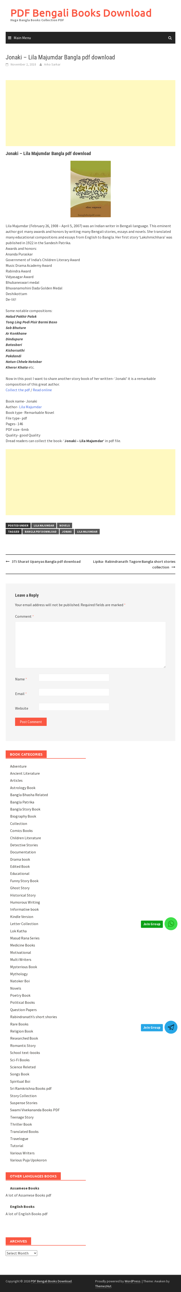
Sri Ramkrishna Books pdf (31, 1088)
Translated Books (24, 1131)
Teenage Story (21, 1117)
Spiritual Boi (20, 1081)
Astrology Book (22, 787)
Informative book (24, 909)
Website (21, 708)
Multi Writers (20, 959)
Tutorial (16, 1145)
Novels (64, 525)
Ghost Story (19, 887)
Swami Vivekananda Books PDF (35, 1109)
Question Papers (23, 1009)
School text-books (25, 1052)
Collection (18, 823)
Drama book (20, 859)
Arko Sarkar (52, 64)
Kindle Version (21, 916)
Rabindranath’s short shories (33, 1016)
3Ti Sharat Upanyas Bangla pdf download (46, 561)
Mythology (19, 973)
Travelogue (19, 1138)
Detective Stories (24, 845)
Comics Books (21, 830)
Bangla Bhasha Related (29, 794)
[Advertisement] (90, 113)
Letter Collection (24, 923)
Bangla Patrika (22, 802)
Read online (42, 389)
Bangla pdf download (41, 531)
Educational (19, 873)
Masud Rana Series (25, 938)
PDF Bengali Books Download (81, 12)
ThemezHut (103, 1286)
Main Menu (22, 37)
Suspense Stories (23, 1102)
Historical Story (23, 895)
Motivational (20, 952)
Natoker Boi (20, 981)
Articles (16, 780)
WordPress (132, 1281)
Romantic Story (23, 1045)
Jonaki (67, 531)
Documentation (23, 852)
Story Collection (23, 1095)
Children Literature (25, 837)
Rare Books (19, 1024)
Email (21, 693)
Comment (24, 616)
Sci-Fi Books (20, 1059)
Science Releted (23, 1067)
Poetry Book (20, 995)
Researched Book (24, 1038)
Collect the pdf (18, 389)
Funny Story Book (24, 880)
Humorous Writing (25, 902)
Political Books (22, 1002)
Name (21, 679)
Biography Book (23, 816)
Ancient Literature (25, 773)
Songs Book (19, 1074)
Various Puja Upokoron (28, 1160)
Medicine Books (22, 945)
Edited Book (20, 866)
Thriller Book (21, 1124)
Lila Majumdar (30, 406)
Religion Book (21, 1031)
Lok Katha (18, 931)
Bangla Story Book (25, 809)
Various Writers (22, 1153)
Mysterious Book (23, 966)
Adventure (18, 766)
